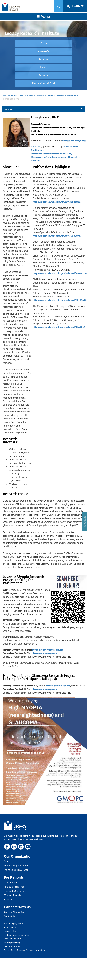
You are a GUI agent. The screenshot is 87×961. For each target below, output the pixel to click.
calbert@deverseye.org (58, 685)
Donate (43, 75)
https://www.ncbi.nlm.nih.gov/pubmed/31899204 (60, 273)
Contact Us (9, 916)
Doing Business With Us (16, 869)
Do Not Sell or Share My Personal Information (24, 950)
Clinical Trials (10, 882)
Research (43, 51)
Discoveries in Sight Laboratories (48, 156)
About (43, 43)
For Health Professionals (14, 95)
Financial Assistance (14, 886)
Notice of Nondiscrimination (16, 935)
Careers (7, 861)
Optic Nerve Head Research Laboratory (51, 153)
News (43, 67)
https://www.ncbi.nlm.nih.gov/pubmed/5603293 (59, 327)
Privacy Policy (10, 931)
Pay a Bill (8, 899)
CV (32, 146)
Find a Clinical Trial (43, 83)
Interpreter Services (14, 890)
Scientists (71, 95)
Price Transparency (12, 938)
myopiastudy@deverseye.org (47, 649)
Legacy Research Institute (41, 95)
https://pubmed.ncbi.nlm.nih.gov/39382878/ (57, 235)
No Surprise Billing (12, 942)
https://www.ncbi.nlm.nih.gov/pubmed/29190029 (60, 300)
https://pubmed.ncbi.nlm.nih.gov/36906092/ (57, 201)
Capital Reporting (12, 946)
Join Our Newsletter (14, 911)
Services (43, 59)
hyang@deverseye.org (74, 140)
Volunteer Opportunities (16, 865)
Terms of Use (10, 927)
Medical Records (12, 895)
